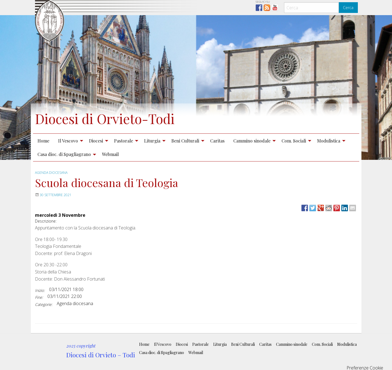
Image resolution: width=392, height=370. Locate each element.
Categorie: (43, 304)
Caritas (217, 141)
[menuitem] (43, 140)
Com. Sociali (294, 141)
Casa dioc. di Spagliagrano (64, 154)
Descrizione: (45, 221)
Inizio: (40, 290)
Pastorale (123, 141)
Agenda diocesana (51, 172)
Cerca (348, 7)
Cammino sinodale (252, 141)
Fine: (39, 297)
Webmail (110, 154)
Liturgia (152, 141)
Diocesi (96, 141)
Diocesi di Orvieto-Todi (105, 118)
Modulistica (328, 141)
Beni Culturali (185, 141)
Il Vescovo (68, 141)
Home (43, 141)
